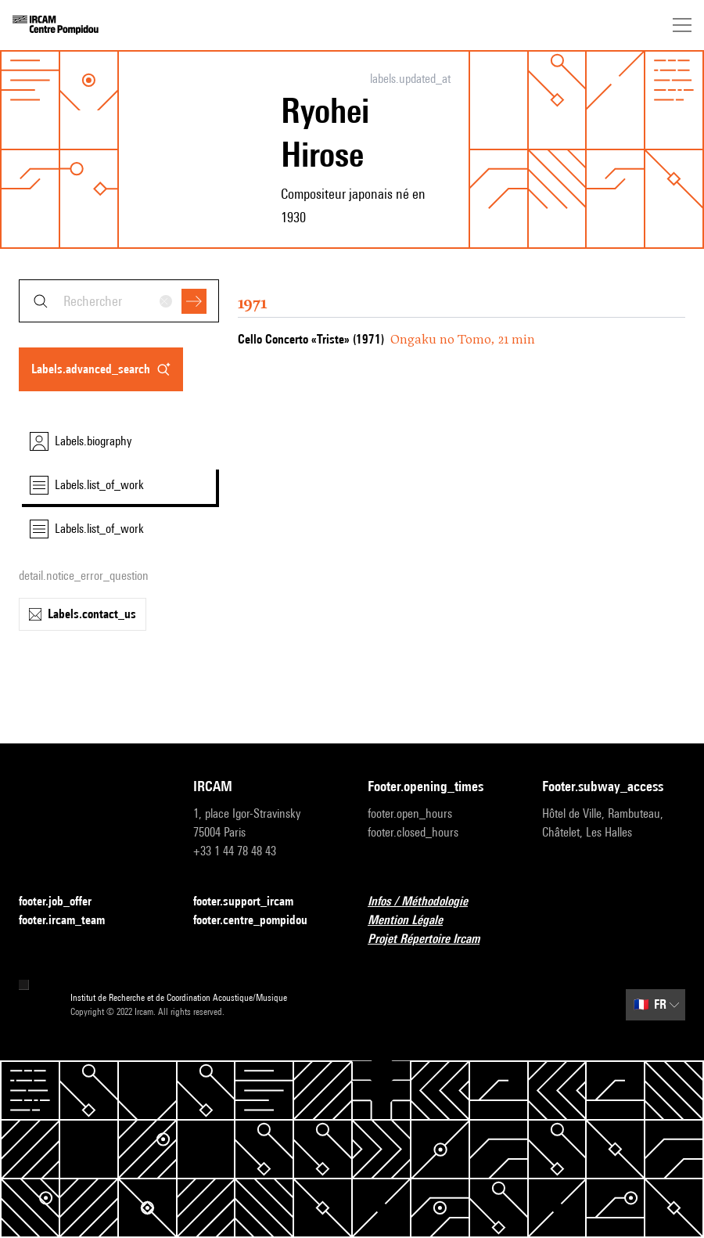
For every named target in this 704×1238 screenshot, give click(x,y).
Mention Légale (415, 920)
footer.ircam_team (71, 920)
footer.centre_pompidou (259, 920)
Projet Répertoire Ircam (433, 939)
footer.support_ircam (252, 902)
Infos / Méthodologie (427, 902)
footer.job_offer (64, 902)
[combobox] (119, 300)
